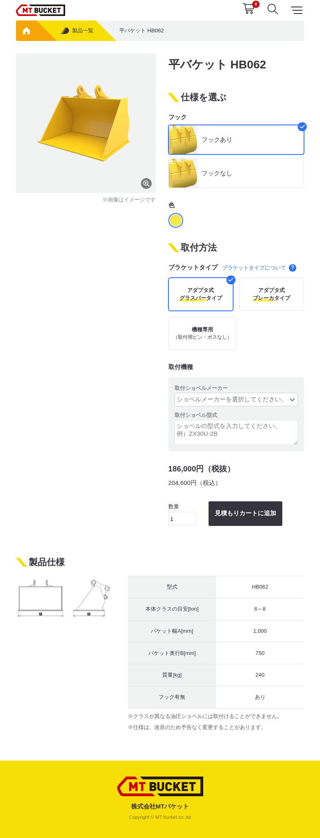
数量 (182, 514)
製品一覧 (76, 31)
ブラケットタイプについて (259, 268)
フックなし (217, 173)
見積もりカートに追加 (245, 513)
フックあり (217, 139)
